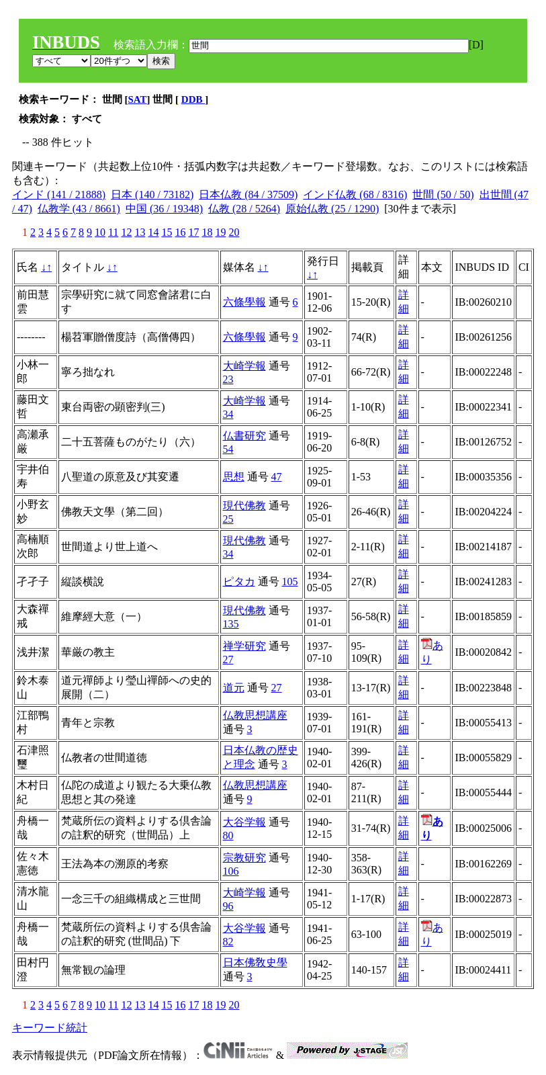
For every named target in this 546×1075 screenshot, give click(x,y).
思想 (233, 476)
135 (231, 624)
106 (231, 871)
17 (193, 232)
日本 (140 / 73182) (152, 194)
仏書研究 (244, 435)
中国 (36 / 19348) (164, 208)
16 (180, 232)
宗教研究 (244, 857)
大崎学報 (244, 366)
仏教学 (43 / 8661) (79, 208)
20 (233, 232)
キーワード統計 (49, 1027)
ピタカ (239, 581)
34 (228, 414)
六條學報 (244, 302)
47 (276, 476)
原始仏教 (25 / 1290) (332, 208)
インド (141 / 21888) (58, 194)
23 (228, 379)
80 (228, 835)
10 (100, 232)
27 (228, 659)
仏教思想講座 (255, 715)
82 (228, 941)
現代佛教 (244, 505)
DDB (193, 99)
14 (153, 232)
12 (126, 232)
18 (206, 232)
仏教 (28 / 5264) (244, 208)
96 (228, 906)
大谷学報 (244, 822)
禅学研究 (244, 646)
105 (290, 581)
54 (228, 449)
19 (220, 232)
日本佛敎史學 (255, 962)
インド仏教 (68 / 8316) (355, 194)
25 (228, 519)
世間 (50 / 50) (442, 194)
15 (166, 232)
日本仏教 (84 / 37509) (248, 194)
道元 (233, 687)
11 (113, 232)
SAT (137, 99)
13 (139, 232)
